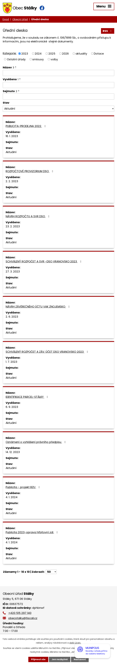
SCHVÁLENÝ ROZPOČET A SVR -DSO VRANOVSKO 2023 (44, 261)
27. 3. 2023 (13, 271)
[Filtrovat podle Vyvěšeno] (58, 85)
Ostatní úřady (16, 59)
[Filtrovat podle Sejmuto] (58, 96)
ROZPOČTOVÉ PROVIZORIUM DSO (30, 171)
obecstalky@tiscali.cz (22, 618)
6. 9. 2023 (12, 407)
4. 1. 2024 (12, 497)
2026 (65, 53)
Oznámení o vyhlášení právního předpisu (36, 442)
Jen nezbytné (60, 659)
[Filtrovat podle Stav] (58, 109)
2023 (24, 53)
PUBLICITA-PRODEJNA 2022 (26, 126)
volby (54, 59)
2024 (38, 53)
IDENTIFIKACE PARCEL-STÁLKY (27, 397)
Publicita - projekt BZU (23, 487)
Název (8, 67)
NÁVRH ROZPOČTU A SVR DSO (28, 216)
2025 (51, 53)
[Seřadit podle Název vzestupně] (16, 66)
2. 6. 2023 (12, 317)
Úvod (5, 19)
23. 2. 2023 (13, 226)
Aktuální (11, 152)
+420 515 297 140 (19, 613)
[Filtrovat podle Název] (58, 73)
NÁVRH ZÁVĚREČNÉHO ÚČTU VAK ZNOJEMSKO (38, 306)
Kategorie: (9, 53)
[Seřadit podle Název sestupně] (16, 68)
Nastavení (80, 659)
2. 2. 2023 (12, 181)
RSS (108, 31)
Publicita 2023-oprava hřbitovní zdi (32, 532)
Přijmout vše (38, 659)
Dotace (99, 53)
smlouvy (38, 59)
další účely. (75, 642)
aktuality (81, 53)
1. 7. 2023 (11, 362)
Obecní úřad (20, 19)
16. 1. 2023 (12, 136)
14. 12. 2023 (13, 452)
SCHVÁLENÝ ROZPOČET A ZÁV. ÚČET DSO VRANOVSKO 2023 (47, 352)
